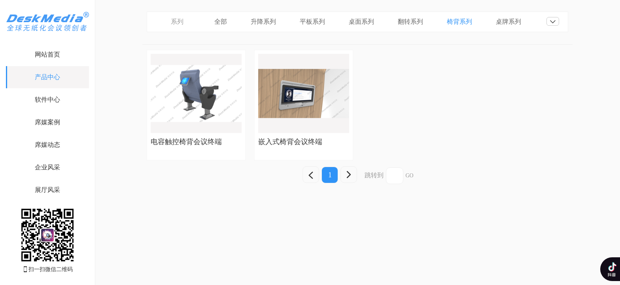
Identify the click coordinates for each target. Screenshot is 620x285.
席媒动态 (47, 144)
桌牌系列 (508, 21)
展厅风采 (47, 189)
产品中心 (47, 77)
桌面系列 (361, 21)
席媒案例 (47, 122)
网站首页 (47, 54)
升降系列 (263, 21)
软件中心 (47, 99)
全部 (220, 21)
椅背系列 (459, 21)
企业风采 (47, 167)
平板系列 (312, 21)
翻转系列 (410, 21)
